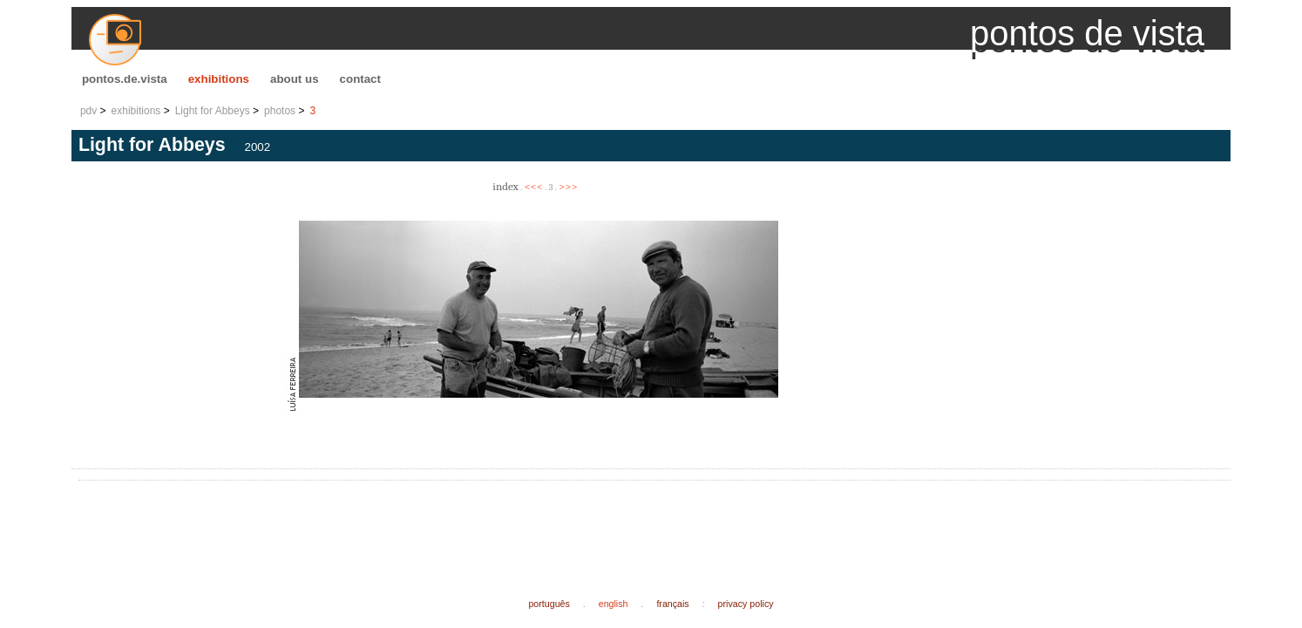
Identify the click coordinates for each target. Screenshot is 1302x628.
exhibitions (218, 78)
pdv (88, 111)
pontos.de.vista (124, 78)
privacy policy (746, 603)
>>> (568, 186)
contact (360, 78)
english (613, 603)
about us (294, 78)
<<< (533, 186)
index (505, 186)
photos (279, 111)
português (548, 603)
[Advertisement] (402, 525)
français (672, 603)
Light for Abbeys (212, 111)
